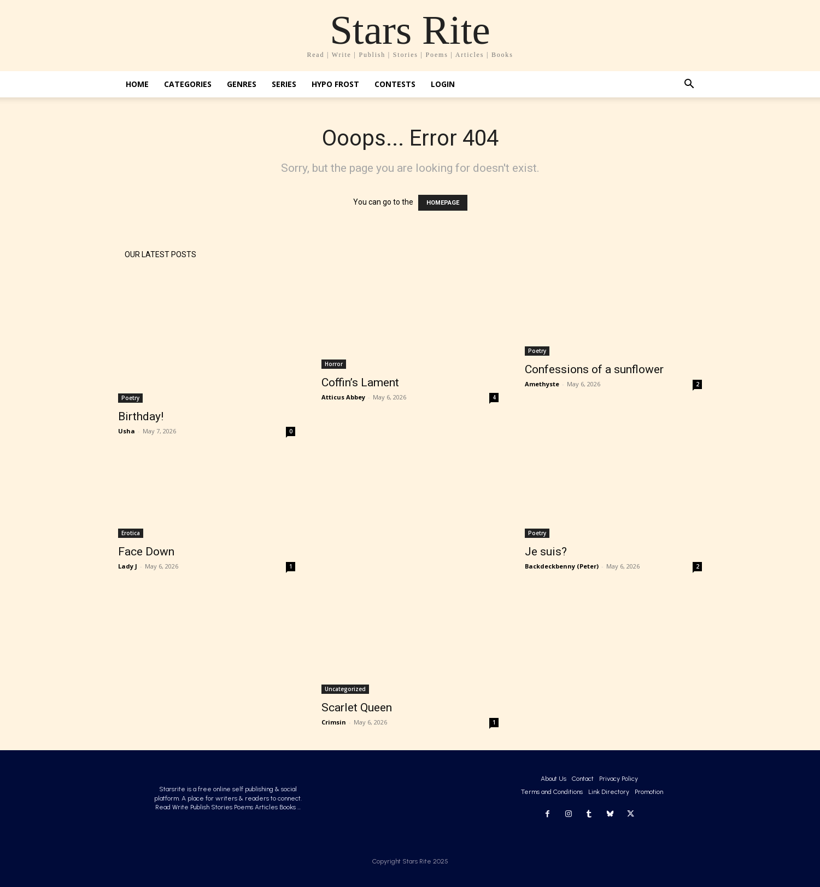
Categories (188, 84)
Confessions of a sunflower (594, 369)
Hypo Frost (335, 84)
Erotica (130, 533)
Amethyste (542, 384)
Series (284, 84)
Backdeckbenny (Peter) (562, 566)
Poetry (130, 398)
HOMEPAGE (442, 202)
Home (137, 84)
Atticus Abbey (343, 397)
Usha (126, 431)
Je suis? (546, 551)
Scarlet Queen (356, 707)
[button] (689, 85)
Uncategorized (345, 689)
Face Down (146, 551)
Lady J (127, 566)
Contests (394, 84)
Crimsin (333, 722)
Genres (241, 84)
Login (443, 84)
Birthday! (140, 416)
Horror (334, 364)
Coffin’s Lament (360, 382)
